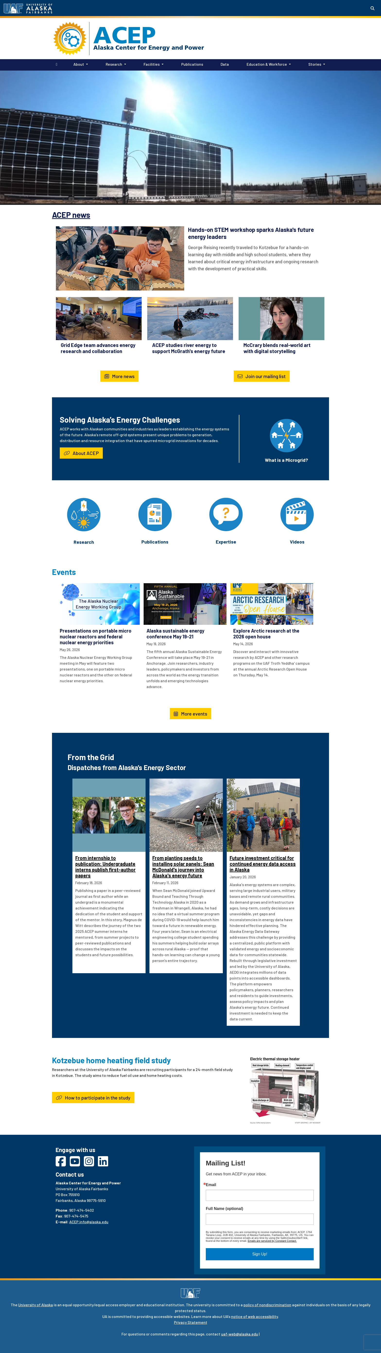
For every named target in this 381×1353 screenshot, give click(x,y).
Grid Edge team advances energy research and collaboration (98, 348)
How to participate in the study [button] (93, 1097)
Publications (191, 63)
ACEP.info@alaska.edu (88, 1221)
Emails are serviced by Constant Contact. (272, 1240)
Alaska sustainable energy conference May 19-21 (175, 633)
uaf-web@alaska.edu (239, 1334)
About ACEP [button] (81, 453)
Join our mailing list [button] (262, 376)
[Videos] (297, 513)
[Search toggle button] (372, 8)
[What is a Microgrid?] (286, 435)
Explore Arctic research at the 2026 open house (266, 633)
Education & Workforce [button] (267, 64)
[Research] (84, 514)
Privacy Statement (190, 1322)
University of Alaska (35, 1304)
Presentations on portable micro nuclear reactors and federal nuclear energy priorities (95, 636)
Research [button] (114, 64)
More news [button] (119, 376)
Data (224, 63)
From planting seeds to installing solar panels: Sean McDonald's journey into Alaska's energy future (183, 866)
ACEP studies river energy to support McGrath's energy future (188, 348)
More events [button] (190, 714)
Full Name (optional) (224, 1209)
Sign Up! (259, 1254)
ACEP (124, 35)
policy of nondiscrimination (267, 1304)
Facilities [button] (152, 64)
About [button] (78, 64)
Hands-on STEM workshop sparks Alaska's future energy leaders (251, 233)
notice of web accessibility (254, 1316)
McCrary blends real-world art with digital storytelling (277, 348)
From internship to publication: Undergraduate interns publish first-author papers (105, 866)
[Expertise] (226, 513)
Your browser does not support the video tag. (190, 137)
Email (211, 1185)
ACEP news (71, 214)
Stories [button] (314, 64)
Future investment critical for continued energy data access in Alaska (263, 863)
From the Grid (91, 757)
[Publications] (155, 513)
